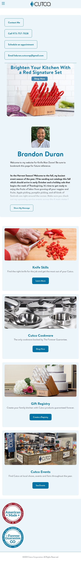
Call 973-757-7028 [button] (18, 33)
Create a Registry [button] (40, 417)
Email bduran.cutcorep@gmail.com (25, 55)
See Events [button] (40, 485)
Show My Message (22, 208)
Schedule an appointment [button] (21, 44)
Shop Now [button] (40, 349)
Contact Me (14, 22)
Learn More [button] (40, 280)
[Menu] (3, 3)
